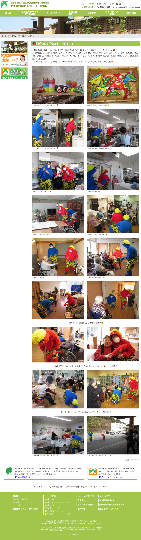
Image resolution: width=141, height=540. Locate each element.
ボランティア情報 (111, 13)
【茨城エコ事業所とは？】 (23, 477)
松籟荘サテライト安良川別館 (30, 13)
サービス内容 (53, 13)
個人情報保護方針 (55, 487)
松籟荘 (8, 13)
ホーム (7, 36)
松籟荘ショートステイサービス (56, 502)
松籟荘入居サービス (52, 499)
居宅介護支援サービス (53, 508)
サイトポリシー (39, 487)
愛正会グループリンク (99, 487)
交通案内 (91, 13)
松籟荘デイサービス (52, 505)
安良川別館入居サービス (54, 511)
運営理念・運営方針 (20, 499)
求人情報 (131, 13)
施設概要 (16, 502)
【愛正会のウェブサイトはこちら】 (110, 477)
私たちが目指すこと (73, 13)
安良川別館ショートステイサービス (58, 514)
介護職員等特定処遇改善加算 (76, 487)
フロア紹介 (17, 505)
